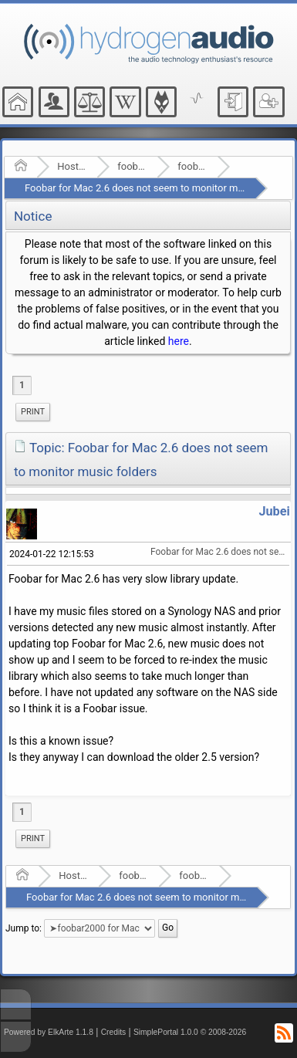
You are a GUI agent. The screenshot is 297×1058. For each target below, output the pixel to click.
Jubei (273, 511)
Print (33, 412)
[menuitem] (32, 412)
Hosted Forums (72, 166)
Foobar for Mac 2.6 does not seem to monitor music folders (157, 188)
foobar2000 (132, 166)
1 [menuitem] (22, 385)
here (178, 341)
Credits (114, 1032)
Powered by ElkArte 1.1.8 (48, 1032)
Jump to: (23, 928)
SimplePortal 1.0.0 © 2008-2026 (189, 1032)
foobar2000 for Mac (192, 166)
